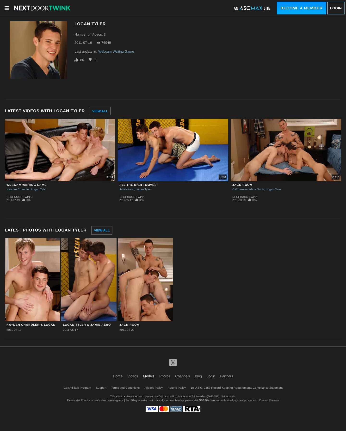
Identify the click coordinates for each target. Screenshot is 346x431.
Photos (164, 376)
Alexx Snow (256, 189)
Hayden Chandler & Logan (31, 324)
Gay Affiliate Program (77, 387)
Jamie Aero (126, 189)
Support (101, 387)
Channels (182, 376)
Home (118, 376)
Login (336, 8)
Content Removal (269, 400)
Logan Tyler (38, 189)
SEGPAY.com (207, 400)
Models (148, 376)
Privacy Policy (153, 387)
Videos (132, 376)
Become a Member (301, 8)
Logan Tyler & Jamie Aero (87, 324)
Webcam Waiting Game (116, 51)
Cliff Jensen (240, 189)
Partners (226, 376)
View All (100, 111)
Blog (198, 376)
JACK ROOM (242, 185)
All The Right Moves (138, 185)
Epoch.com (87, 400)
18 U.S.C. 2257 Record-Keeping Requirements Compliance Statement (237, 387)
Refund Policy (176, 387)
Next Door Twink (18, 196)
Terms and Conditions (125, 387)
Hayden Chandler (18, 189)
